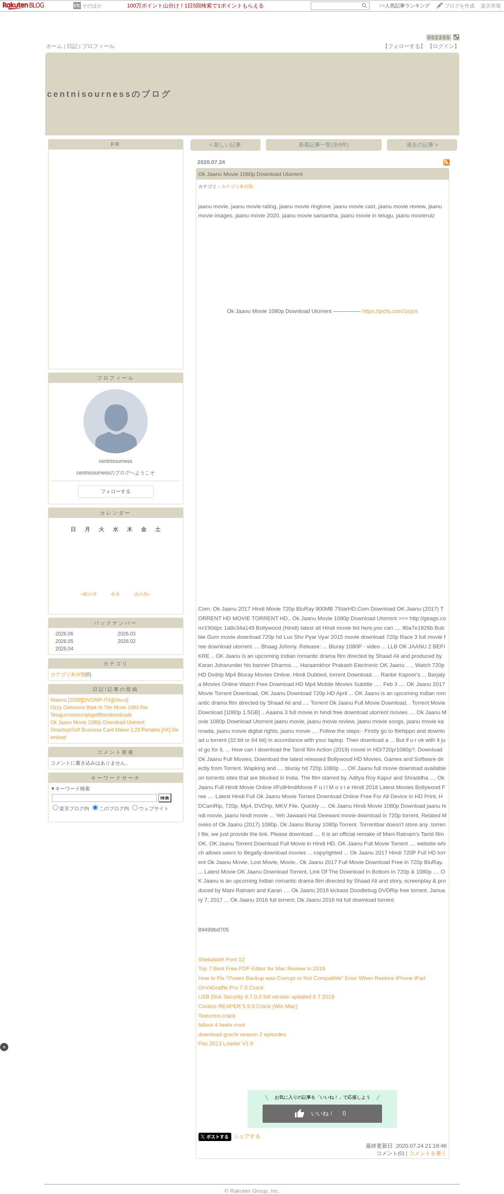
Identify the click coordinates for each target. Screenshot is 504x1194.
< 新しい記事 (225, 145)
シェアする (247, 1136)
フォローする (116, 491)
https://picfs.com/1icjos (390, 311)
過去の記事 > (422, 145)
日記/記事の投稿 (116, 689)
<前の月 (89, 594)
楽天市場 (491, 6)
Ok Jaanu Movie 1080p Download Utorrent (98, 722)
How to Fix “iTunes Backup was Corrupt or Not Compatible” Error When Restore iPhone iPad (312, 978)
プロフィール (98, 46)
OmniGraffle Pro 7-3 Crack (231, 988)
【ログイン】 (443, 46)
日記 (72, 46)
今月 (115, 594)
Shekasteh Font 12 (221, 959)
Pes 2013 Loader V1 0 (225, 1043)
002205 (438, 37)
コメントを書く (428, 1153)
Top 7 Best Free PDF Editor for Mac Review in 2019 (261, 968)
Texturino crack (217, 1016)
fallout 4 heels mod (221, 1025)
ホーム (54, 46)
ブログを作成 (460, 6)
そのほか (92, 6)
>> (404, 6)
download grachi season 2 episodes (242, 1034)
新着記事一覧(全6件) (323, 145)
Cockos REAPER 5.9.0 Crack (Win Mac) (247, 1006)
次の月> (142, 594)
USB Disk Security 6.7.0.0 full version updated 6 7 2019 (266, 997)
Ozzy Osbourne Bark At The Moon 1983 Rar (99, 707)
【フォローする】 (404, 46)
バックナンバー (115, 623)
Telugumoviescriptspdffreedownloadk (91, 715)
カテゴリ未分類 (68, 674)
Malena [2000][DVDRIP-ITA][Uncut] (90, 700)
